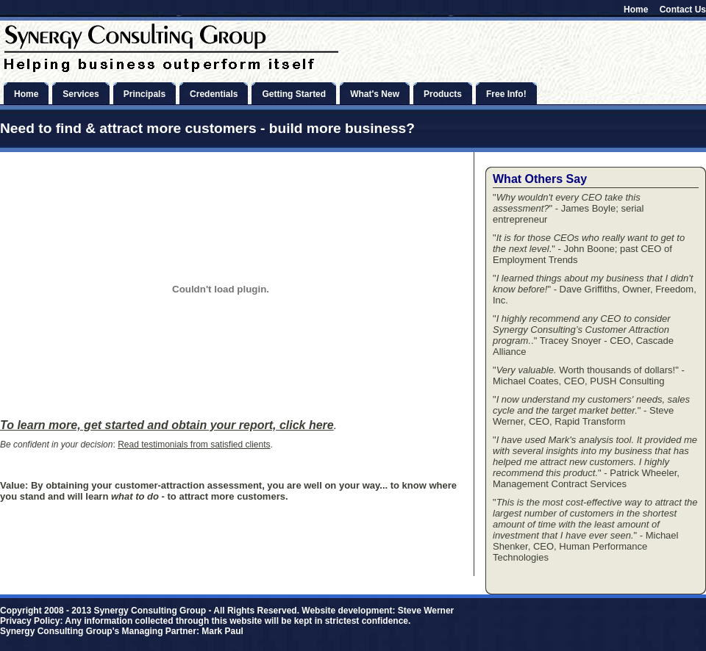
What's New (374, 94)
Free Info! (506, 94)
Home (636, 9)
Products (443, 94)
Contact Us (683, 9)
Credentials (214, 94)
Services (81, 94)
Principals (144, 94)
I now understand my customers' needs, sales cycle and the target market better (591, 405)
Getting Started (294, 94)
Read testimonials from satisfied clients (194, 444)
